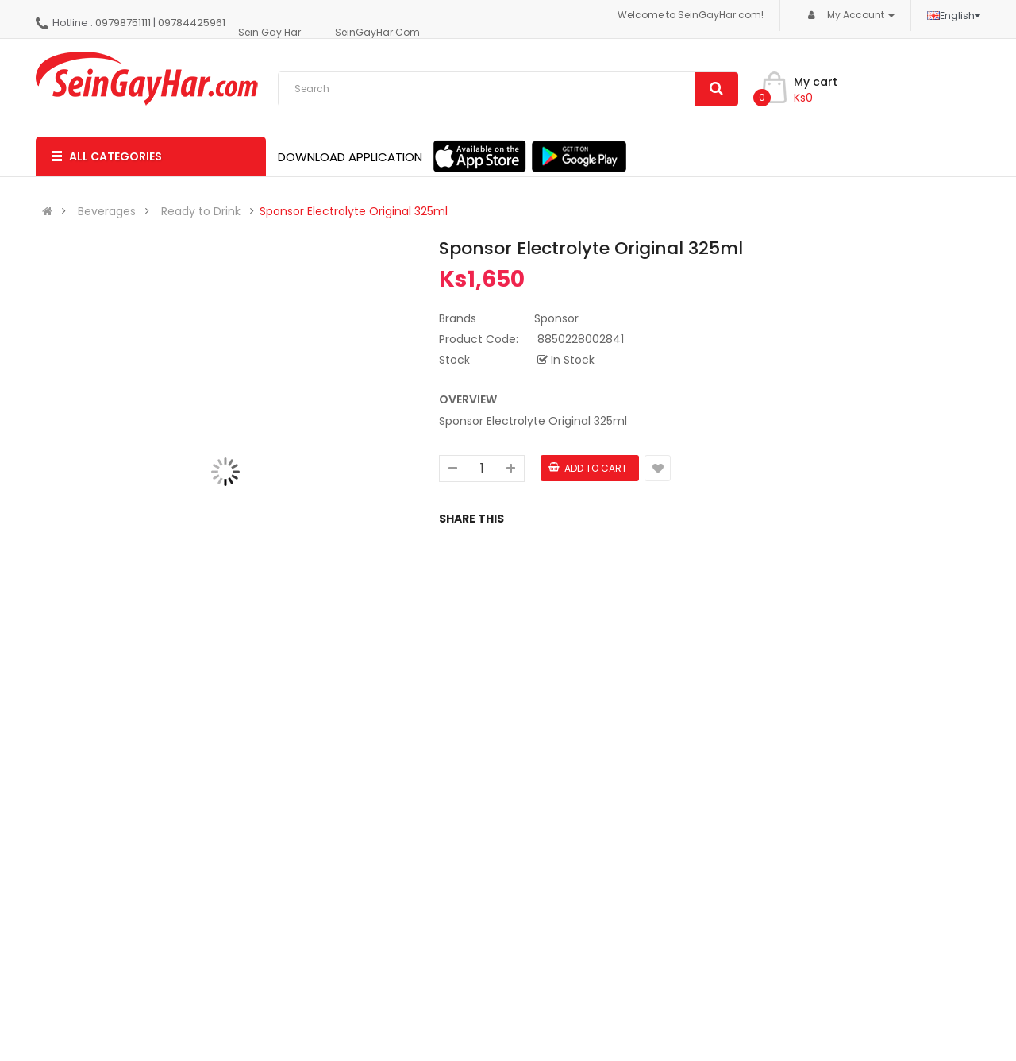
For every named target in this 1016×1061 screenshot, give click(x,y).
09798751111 (123, 22)
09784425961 (191, 22)
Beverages (107, 211)
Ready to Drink (201, 211)
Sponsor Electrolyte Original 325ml (354, 211)
